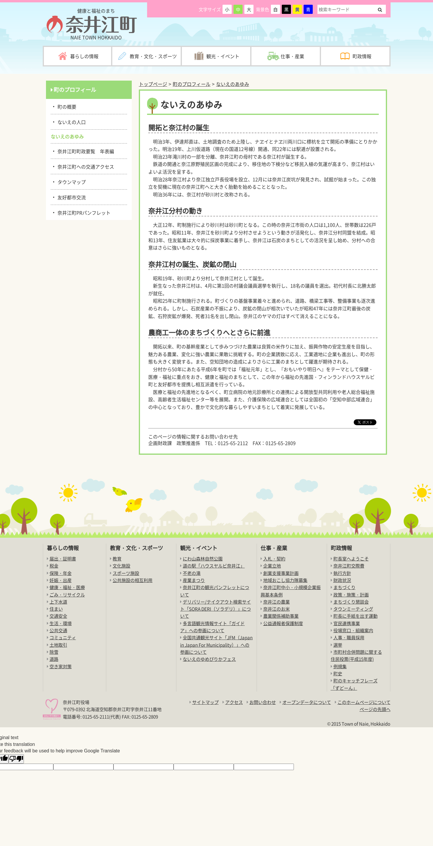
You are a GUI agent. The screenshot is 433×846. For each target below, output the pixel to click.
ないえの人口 (70, 122)
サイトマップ (205, 702)
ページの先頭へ (375, 709)
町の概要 (65, 106)
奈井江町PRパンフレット (83, 212)
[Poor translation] (16, 759)
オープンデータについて (306, 702)
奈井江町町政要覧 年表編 (84, 151)
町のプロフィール (191, 83)
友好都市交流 (70, 197)
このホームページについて (364, 702)
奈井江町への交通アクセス (84, 166)
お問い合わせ (262, 702)
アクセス (234, 702)
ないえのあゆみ (232, 83)
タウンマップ (70, 181)
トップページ (153, 83)
